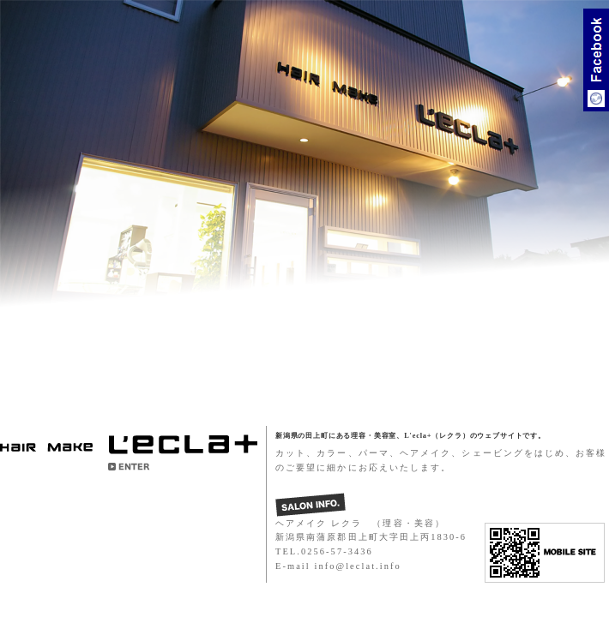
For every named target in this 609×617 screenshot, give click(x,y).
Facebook (596, 60)
